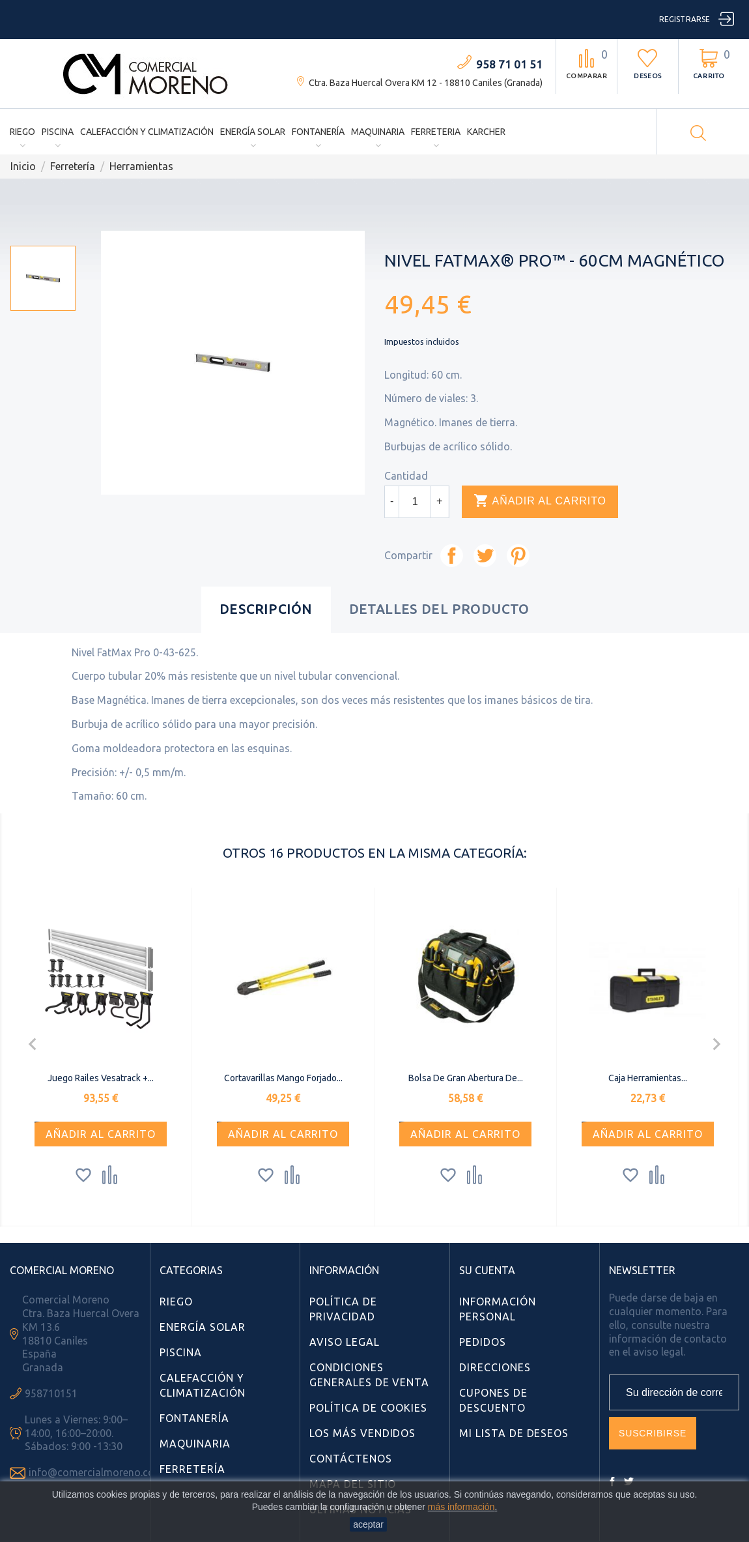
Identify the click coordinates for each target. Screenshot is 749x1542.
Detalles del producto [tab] (439, 609)
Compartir (451, 555)
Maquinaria (377, 131)
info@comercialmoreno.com (96, 1472)
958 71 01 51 (509, 64)
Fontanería (318, 131)
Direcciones (495, 1367)
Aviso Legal (344, 1342)
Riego (22, 131)
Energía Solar (252, 131)
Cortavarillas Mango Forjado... (283, 1078)
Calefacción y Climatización (147, 131)
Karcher (486, 131)
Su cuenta (487, 1270)
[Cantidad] (415, 501)
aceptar (368, 1524)
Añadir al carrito (539, 501)
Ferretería (192, 1469)
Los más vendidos (362, 1433)
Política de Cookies (368, 1408)
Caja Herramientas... (647, 1078)
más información (461, 1507)
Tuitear (484, 555)
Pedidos (482, 1342)
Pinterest (518, 555)
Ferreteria (435, 131)
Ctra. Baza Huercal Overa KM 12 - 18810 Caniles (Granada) (426, 83)
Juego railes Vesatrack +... (101, 1078)
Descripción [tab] (265, 609)
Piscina (58, 131)
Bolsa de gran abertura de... (465, 1078)
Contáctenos (350, 1458)
